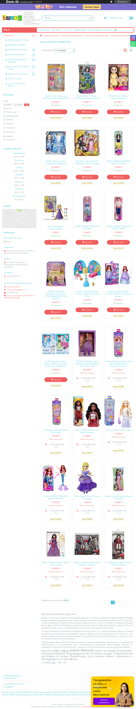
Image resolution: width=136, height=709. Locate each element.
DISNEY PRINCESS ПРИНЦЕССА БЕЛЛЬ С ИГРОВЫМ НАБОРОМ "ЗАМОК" (56, 295)
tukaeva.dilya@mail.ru (15, 290)
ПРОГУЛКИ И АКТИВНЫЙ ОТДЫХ (18, 68)
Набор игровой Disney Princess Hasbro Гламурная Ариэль (118, 294)
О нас (68, 30)
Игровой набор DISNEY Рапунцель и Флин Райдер (87, 162)
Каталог (56, 30)
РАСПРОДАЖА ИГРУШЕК (18, 40)
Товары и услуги (51, 36)
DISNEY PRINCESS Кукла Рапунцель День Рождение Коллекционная (87, 364)
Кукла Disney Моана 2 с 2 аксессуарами (87, 431)
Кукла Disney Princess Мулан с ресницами (55, 564)
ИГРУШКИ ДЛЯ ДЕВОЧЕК (97, 36)
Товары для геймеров (17, 74)
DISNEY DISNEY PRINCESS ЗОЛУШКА (87, 228)
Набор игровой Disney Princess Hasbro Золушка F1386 (87, 294)
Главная (44, 30)
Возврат (9, 687)
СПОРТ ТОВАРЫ (15, 79)
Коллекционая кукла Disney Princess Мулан (118, 564)
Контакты (80, 30)
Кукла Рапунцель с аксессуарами (55, 228)
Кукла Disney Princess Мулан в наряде (118, 497)
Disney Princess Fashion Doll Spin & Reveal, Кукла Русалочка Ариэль (118, 364)
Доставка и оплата (15, 684)
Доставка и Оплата (100, 30)
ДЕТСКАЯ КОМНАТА (16, 55)
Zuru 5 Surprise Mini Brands (16, 85)
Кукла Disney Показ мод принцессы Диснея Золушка (56, 97)
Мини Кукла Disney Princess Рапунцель (87, 497)
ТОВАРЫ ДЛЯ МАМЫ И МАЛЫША (17, 61)
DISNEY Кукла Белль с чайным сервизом (118, 97)
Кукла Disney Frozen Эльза (118, 430)
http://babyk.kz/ (13, 287)
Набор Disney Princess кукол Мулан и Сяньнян (87, 564)
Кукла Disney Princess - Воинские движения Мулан (87, 97)
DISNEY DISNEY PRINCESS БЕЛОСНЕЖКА (118, 162)
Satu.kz (82, 704)
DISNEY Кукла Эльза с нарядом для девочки (56, 162)
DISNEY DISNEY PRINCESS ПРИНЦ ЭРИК (118, 228)
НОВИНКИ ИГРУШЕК (16, 45)
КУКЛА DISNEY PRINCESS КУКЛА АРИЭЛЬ (56, 497)
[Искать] (91, 18)
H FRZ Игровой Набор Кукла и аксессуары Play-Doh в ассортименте (56, 364)
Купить (57, 112)
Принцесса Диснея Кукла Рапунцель (56, 431)
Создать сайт (26, 2)
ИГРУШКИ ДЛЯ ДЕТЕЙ (72, 36)
